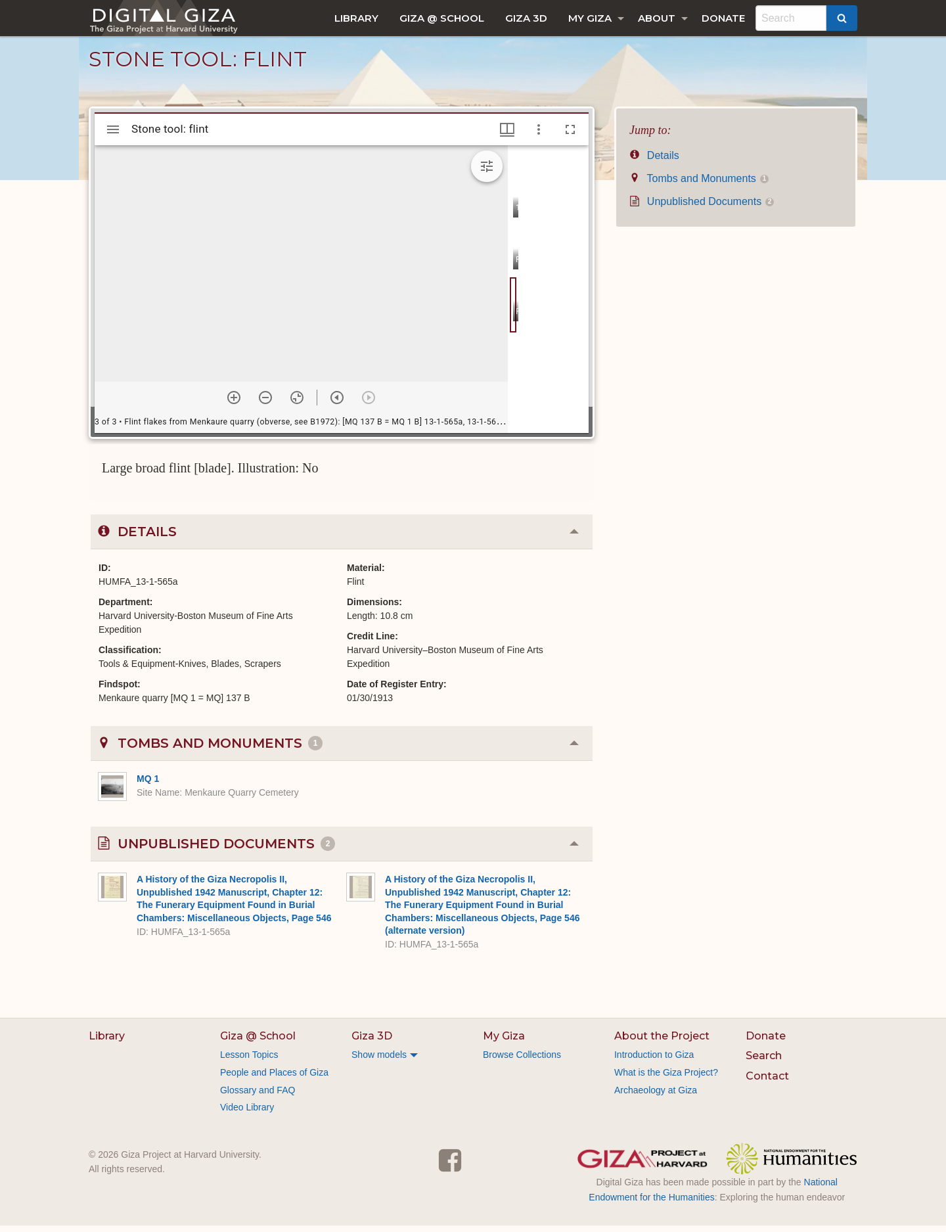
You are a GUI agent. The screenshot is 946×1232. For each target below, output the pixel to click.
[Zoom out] (265, 404)
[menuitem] (356, 18)
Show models (379, 1061)
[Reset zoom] (297, 404)
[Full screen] (570, 136)
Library (356, 18)
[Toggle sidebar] (113, 136)
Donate (723, 18)
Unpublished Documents (701, 208)
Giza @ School (441, 18)
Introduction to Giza (654, 1061)
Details (654, 162)
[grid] (548, 296)
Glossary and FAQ (257, 1096)
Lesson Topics (249, 1061)
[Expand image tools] (487, 173)
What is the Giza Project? (666, 1079)
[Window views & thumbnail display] (507, 136)
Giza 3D (526, 18)
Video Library (247, 1113)
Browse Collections (522, 1061)
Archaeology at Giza (655, 1096)
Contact (767, 1082)
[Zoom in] (234, 404)
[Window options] (538, 136)
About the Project (662, 1042)
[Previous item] (337, 404)
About (656, 18)
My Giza (590, 18)
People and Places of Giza (274, 1079)
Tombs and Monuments (699, 185)
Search (764, 1062)
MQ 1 (148, 785)
